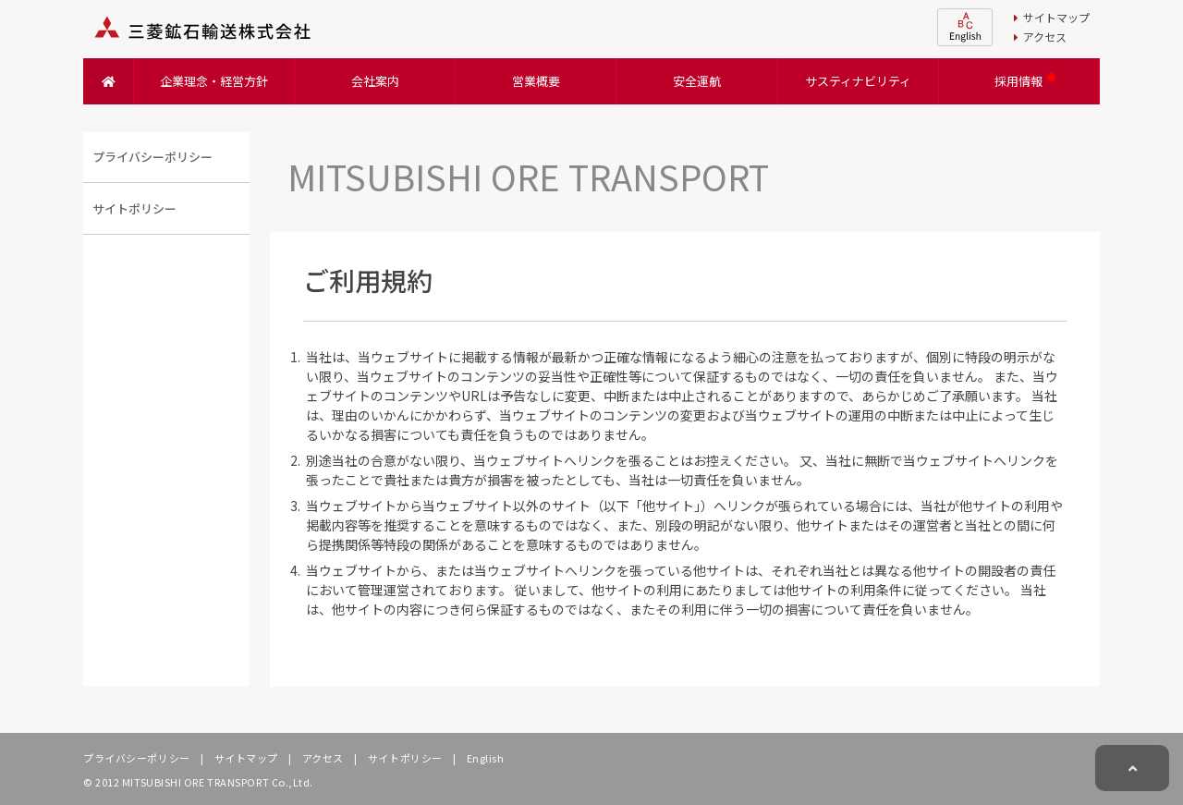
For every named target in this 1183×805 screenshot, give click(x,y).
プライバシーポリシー (136, 757)
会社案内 (375, 81)
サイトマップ (1052, 17)
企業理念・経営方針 (214, 81)
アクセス (1040, 36)
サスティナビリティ (858, 81)
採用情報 (1018, 81)
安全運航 (697, 81)
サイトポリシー (404, 757)
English (484, 757)
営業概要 (536, 81)
